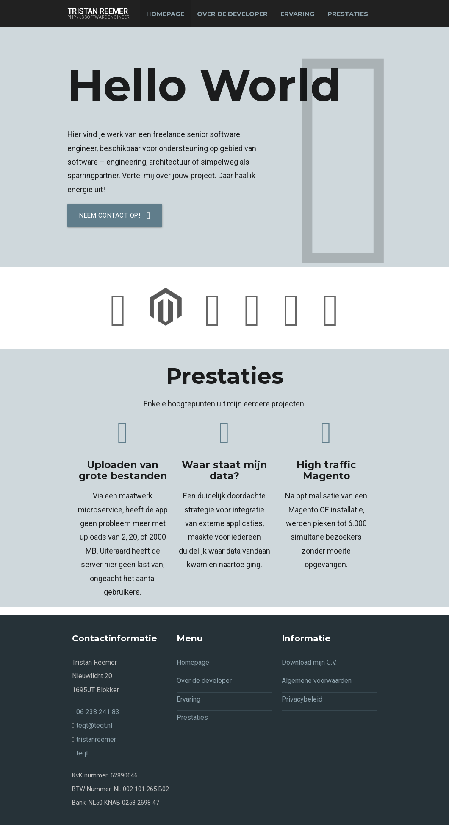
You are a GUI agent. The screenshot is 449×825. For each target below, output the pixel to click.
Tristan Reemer (98, 14)
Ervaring (297, 14)
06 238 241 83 (95, 712)
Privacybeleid (302, 699)
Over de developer (232, 14)
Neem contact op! (114, 215)
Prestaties (347, 14)
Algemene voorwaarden (317, 681)
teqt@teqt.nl (92, 726)
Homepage (165, 14)
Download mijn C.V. (309, 662)
